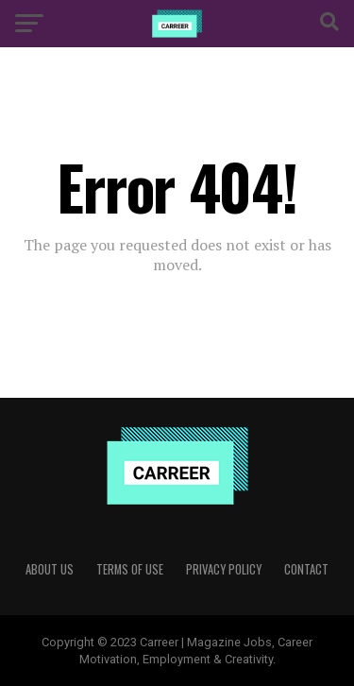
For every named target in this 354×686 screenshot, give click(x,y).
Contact (306, 569)
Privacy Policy (223, 569)
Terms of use (129, 569)
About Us (49, 569)
